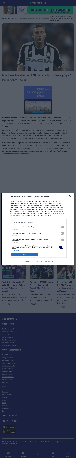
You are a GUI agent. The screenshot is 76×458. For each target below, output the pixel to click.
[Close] (71, 197)
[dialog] (38, 229)
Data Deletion (27, 261)
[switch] (61, 227)
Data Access (38, 261)
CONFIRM (24, 254)
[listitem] (38, 223)
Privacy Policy (48, 261)
